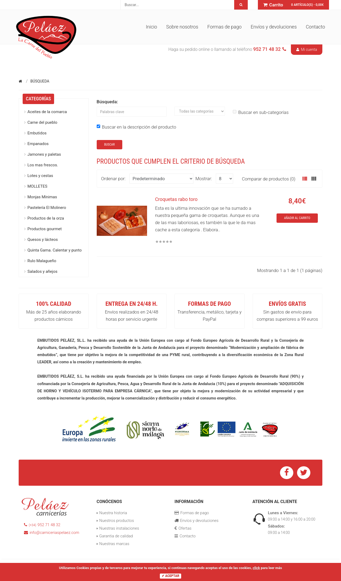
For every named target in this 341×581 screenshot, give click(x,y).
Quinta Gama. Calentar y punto (54, 250)
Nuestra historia (113, 512)
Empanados (37, 143)
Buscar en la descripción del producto (136, 127)
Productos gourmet (44, 228)
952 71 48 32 (42, 524)
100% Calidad (53, 303)
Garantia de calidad (116, 536)
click (256, 568)
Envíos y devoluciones (274, 27)
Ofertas (183, 528)
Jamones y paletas (44, 154)
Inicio (151, 27)
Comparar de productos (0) (268, 179)
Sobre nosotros (182, 27)
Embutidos (37, 133)
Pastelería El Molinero (46, 207)
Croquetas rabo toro (176, 199)
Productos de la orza (45, 218)
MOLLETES (37, 186)
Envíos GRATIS (287, 303)
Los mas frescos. (42, 165)
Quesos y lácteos (42, 239)
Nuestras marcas (114, 543)
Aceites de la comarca (47, 111)
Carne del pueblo (42, 122)
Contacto (315, 27)
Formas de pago (224, 27)
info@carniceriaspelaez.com (51, 532)
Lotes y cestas (40, 175)
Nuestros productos (116, 520)
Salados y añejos (42, 271)
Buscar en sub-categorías (261, 112)
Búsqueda (39, 81)
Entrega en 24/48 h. (131, 303)
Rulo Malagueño (41, 260)
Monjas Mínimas (42, 197)
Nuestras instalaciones (119, 528)
